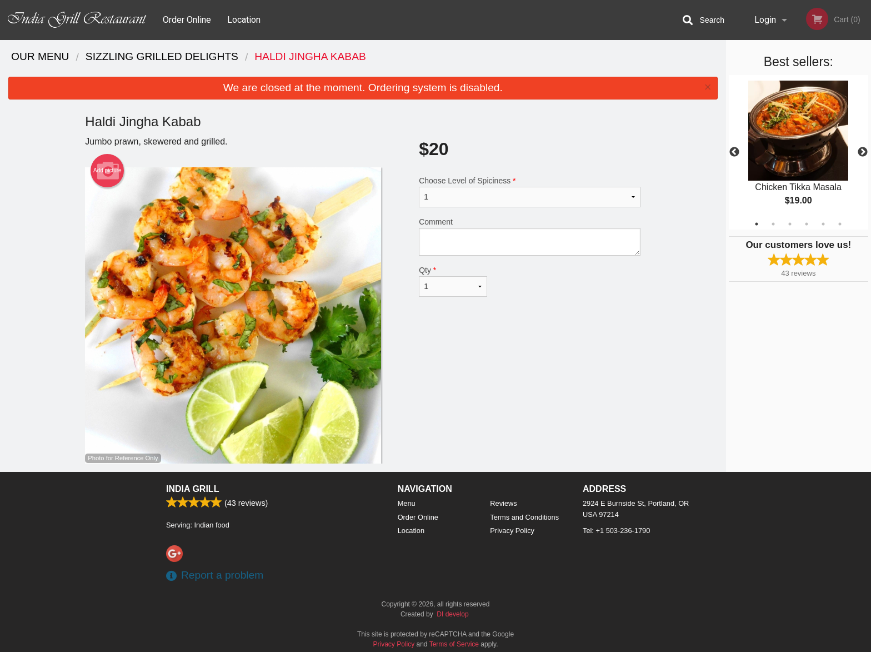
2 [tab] (773, 224)
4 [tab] (806, 224)
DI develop (452, 614)
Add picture (107, 170)
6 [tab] (839, 224)
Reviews (503, 503)
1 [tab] (756, 224)
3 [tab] (789, 224)
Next (862, 152)
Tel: (616, 530)
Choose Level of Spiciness (529, 191)
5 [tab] (823, 224)
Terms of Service (454, 644)
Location (244, 19)
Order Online (187, 19)
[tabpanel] (798, 152)
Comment (529, 236)
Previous (734, 152)
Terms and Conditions (524, 517)
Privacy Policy (512, 530)
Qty (453, 281)
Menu (407, 503)
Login (765, 19)
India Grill (192, 489)
